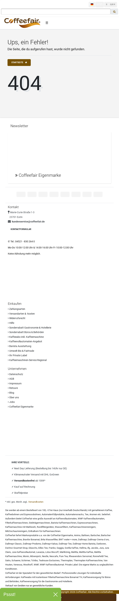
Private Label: (71, 564)
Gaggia (60, 548)
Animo (77, 535)
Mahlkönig (65, 552)
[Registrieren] (27, 4)
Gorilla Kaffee (71, 548)
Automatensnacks (75, 514)
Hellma (82, 548)
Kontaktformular (21, 229)
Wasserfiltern (61, 527)
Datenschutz (15, 374)
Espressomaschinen (87, 522)
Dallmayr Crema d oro (98, 539)
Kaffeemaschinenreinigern (82, 527)
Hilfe (11, 323)
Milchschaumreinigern (16, 531)
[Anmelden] (10, 4)
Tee (86, 514)
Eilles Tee (43, 548)
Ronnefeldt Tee (100, 556)
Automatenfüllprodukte (53, 514)
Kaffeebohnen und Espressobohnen (23, 514)
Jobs (11, 402)
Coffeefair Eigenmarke (20, 406)
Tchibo (34, 560)
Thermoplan (67, 560)
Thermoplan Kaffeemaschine (88, 560)
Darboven (101, 543)
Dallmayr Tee (65, 543)
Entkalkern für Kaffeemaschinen (44, 531)
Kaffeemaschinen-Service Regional (27, 360)
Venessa (17, 564)
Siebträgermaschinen (39, 522)
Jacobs (94, 548)
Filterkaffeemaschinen (16, 522)
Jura (101, 548)
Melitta (74, 552)
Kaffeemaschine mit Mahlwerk (20, 527)
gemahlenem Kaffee (102, 510)
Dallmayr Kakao (50, 543)
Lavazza (40, 552)
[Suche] (114, 11)
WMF (36, 564)
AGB (11, 378)
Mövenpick (35, 556)
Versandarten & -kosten (21, 313)
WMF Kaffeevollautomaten (91, 518)
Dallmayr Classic (13, 543)
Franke (52, 548)
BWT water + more (68, 539)
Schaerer (16, 560)
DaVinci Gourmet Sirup (16, 548)
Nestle (45, 556)
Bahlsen (85, 535)
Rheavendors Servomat (80, 556)
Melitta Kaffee (86, 552)
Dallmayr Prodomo (32, 543)
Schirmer (25, 560)
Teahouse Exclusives (49, 560)
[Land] (91, 5)
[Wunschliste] (99, 4)
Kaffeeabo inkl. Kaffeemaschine (26, 336)
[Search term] (56, 11)
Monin (26, 556)
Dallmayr (82, 539)
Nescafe (53, 556)
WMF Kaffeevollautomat (52, 564)
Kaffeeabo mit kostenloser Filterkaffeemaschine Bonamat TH (51, 577)
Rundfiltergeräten (45, 527)
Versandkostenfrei (24, 480)
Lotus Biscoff (52, 552)
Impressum (14, 383)
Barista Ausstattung (19, 346)
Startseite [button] (19, 62)
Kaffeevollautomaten (66, 518)
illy (88, 548)
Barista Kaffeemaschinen (63, 522)
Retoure (13, 388)
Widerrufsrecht (16, 318)
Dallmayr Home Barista (84, 543)
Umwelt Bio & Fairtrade (21, 350)
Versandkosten (35, 502)
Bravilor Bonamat (31, 539)
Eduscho (33, 548)
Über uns (13, 397)
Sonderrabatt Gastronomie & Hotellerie (29, 327)
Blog (11, 392)
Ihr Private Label (17, 355)
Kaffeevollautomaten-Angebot (25, 341)
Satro (7, 560)
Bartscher (95, 535)
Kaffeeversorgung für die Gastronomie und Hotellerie (46, 581)
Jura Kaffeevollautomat (23, 552)
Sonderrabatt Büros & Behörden (26, 332)
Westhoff (28, 564)
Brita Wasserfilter (49, 539)
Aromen (93, 514)
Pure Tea (63, 556)
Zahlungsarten (16, 309)
